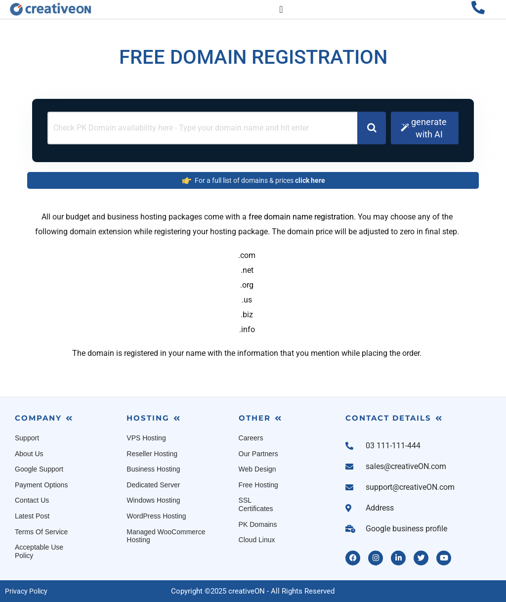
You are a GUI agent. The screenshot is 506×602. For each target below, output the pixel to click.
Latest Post (32, 516)
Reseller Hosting (151, 454)
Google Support (39, 469)
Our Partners (258, 454)
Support (27, 438)
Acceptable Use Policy (39, 551)
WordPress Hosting (156, 516)
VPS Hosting (146, 438)
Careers (251, 438)
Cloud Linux (257, 540)
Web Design (257, 469)
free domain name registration (301, 216)
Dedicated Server (153, 485)
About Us (29, 454)
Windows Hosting (153, 500)
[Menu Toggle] (281, 9)
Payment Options (41, 485)
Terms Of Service (41, 532)
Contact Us (32, 500)
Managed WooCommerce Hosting (165, 536)
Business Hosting (153, 469)
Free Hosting (258, 485)
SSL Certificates (256, 504)
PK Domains (258, 524)
